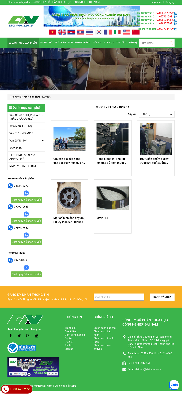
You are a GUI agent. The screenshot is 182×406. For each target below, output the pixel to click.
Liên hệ (133, 42)
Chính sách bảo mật (105, 327)
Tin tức (121, 42)
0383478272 (165, 13)
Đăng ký (170, 2)
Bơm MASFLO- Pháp (21, 126)
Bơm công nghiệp (79, 42)
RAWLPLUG (16, 147)
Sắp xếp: (133, 114)
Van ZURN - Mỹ (17, 140)
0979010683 (165, 16)
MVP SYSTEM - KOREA (22, 166)
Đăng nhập (156, 2)
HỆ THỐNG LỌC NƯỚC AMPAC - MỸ (22, 157)
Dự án (97, 42)
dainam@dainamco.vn (148, 369)
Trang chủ (46, 42)
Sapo (73, 385)
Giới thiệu (60, 42)
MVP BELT (103, 218)
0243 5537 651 (141, 363)
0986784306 (165, 20)
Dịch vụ (109, 42)
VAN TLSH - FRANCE (21, 133)
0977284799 (165, 28)
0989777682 (165, 23)
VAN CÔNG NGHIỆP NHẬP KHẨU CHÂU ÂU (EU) (24, 117)
